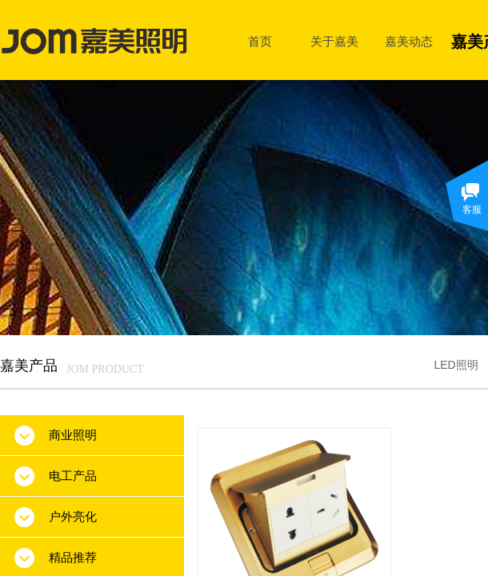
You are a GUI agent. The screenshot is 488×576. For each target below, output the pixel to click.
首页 (260, 41)
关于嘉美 (334, 41)
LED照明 (456, 364)
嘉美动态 (409, 41)
